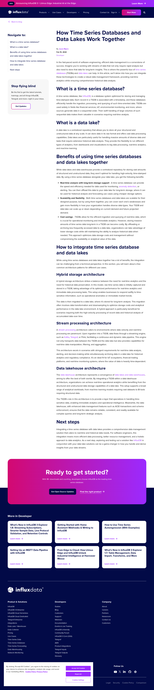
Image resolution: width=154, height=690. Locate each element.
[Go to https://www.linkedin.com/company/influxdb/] (124, 671)
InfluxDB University (62, 629)
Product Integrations (63, 646)
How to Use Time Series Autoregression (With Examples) (122, 526)
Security (116, 682)
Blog (56, 610)
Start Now (131, 12)
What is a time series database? (24, 42)
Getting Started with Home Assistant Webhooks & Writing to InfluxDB (75, 527)
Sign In (114, 12)
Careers (105, 610)
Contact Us (104, 12)
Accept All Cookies (78, 668)
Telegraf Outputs (61, 652)
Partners (105, 613)
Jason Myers (64, 49)
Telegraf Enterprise (15, 619)
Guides (57, 606)
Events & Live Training (63, 626)
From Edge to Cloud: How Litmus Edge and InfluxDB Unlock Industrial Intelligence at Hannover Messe (76, 554)
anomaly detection (127, 186)
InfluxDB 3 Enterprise (16, 610)
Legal (108, 682)
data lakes (83, 73)
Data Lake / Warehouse (17, 626)
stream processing (67, 329)
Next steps (15, 69)
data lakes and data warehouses (130, 374)
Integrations (12, 623)
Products (43, 12)
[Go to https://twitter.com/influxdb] (120, 672)
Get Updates (21, 106)
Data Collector (13, 629)
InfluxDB (87, 96)
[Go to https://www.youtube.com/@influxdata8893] (116, 672)
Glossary (58, 656)
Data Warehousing (15, 649)
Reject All (78, 674)
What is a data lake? (19, 47)
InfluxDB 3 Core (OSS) (63, 636)
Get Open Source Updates (62, 491)
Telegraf (74, 337)
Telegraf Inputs (60, 649)
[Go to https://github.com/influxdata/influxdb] (130, 672)
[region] (48, 674)
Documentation (61, 623)
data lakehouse (68, 374)
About (104, 606)
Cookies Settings (78, 680)
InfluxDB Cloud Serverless (18, 613)
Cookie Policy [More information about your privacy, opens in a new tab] (30, 671)
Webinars (58, 619)
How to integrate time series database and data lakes (27, 62)
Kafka (66, 337)
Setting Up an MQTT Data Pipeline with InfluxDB (29, 551)
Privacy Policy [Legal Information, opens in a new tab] (42, 671)
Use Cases (56, 12)
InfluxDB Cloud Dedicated (18, 616)
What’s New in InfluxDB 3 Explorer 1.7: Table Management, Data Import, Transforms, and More (123, 553)
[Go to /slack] (135, 672)
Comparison (141, 682)
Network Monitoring (15, 652)
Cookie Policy (128, 682)
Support (58, 616)
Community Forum (62, 633)
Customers (59, 613)
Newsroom (106, 616)
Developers (72, 12)
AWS (57, 643)
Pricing (86, 12)
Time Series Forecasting (17, 646)
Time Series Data (14, 639)
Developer (60, 55)
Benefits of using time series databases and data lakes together (28, 54)
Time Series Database (16, 643)
